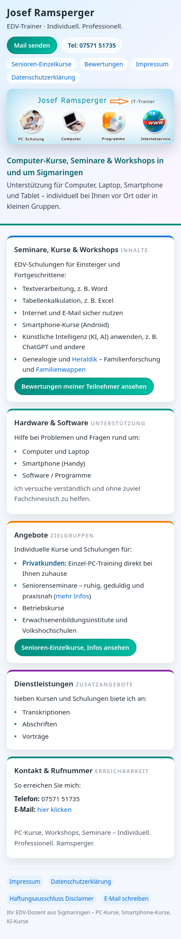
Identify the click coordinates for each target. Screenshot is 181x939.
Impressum (152, 64)
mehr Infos (72, 596)
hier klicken (54, 809)
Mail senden (32, 45)
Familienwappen (61, 369)
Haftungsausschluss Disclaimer (51, 898)
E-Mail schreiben (126, 898)
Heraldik (84, 359)
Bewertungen (103, 64)
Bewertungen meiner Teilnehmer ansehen (84, 386)
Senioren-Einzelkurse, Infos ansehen (75, 647)
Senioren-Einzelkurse (41, 64)
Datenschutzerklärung (43, 77)
